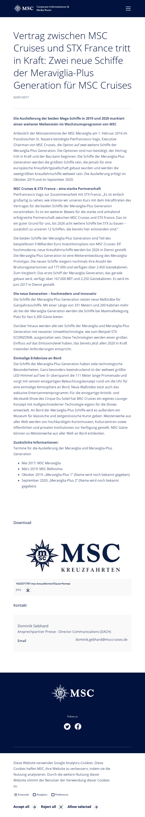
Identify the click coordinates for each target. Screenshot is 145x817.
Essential (23, 794)
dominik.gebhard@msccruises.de (101, 639)
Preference (61, 794)
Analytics (42, 794)
